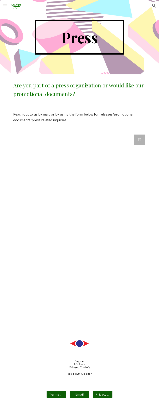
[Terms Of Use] (56, 394)
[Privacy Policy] (102, 394)
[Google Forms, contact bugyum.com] (79, 232)
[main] (79, 37)
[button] (5, 5)
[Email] (79, 394)
